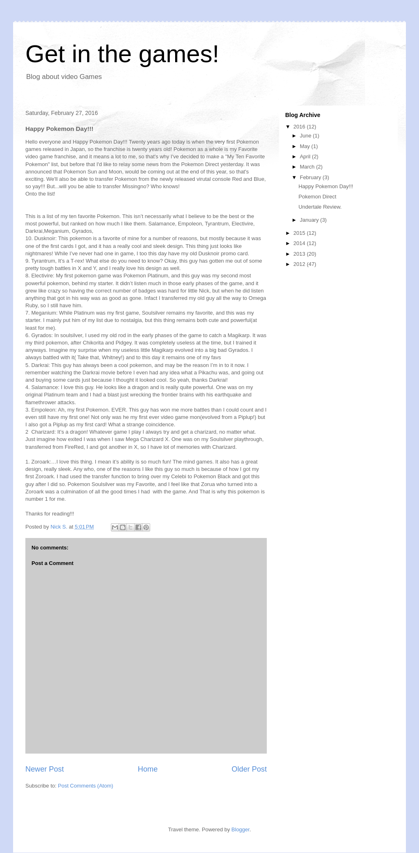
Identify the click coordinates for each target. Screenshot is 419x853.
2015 (300, 233)
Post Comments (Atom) (85, 786)
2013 (300, 254)
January (310, 220)
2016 (300, 127)
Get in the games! (122, 54)
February (311, 177)
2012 (300, 264)
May (305, 146)
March (308, 167)
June (306, 136)
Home (148, 769)
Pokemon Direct (317, 197)
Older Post (249, 769)
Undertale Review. (320, 207)
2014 (300, 243)
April (306, 156)
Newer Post (44, 769)
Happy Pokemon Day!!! (325, 186)
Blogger (241, 829)
